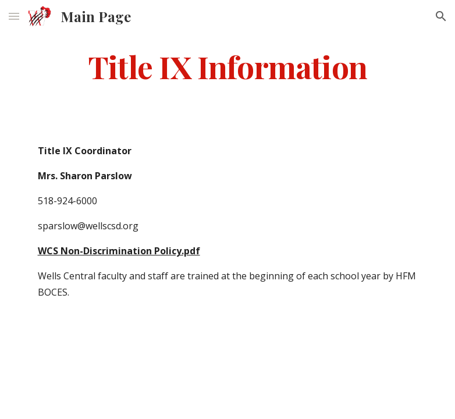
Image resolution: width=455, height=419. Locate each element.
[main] (227, 66)
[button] (14, 16)
